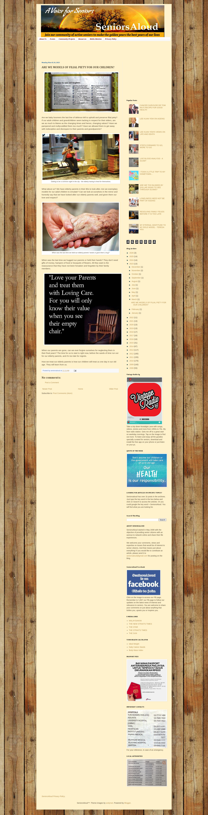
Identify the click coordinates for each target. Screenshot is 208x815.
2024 (131, 260)
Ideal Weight (134, 644)
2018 (131, 332)
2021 (131, 321)
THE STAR (133, 627)
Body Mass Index (136, 650)
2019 (131, 328)
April (134, 296)
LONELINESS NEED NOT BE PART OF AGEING (152, 199)
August (135, 281)
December (136, 267)
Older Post (113, 389)
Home (80, 389)
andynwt (109, 803)
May (134, 292)
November (136, 270)
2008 (131, 368)
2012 (131, 354)
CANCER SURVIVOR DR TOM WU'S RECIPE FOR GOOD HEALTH (153, 107)
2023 (131, 264)
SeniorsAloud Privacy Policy (53, 796)
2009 (131, 364)
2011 (131, 357)
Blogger (127, 803)
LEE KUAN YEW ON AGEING (152, 119)
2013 (131, 350)
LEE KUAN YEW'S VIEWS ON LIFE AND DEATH (152, 133)
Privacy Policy (110, 39)
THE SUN (133, 633)
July (133, 285)
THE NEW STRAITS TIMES (140, 624)
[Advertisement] (90, 51)
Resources (82, 39)
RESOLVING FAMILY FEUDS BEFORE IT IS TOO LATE (152, 213)
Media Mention (96, 39)
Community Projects (67, 39)
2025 (131, 256)
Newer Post (47, 389)
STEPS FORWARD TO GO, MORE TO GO (151, 146)
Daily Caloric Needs (137, 647)
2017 (131, 335)
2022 (131, 317)
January (135, 313)
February (136, 309)
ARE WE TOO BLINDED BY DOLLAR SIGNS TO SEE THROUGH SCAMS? (151, 187)
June (134, 288)
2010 (131, 361)
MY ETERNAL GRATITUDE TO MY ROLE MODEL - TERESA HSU (153, 227)
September (136, 278)
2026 (131, 253)
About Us (42, 39)
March (134, 299)
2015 (131, 343)
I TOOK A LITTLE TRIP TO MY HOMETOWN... (152, 173)
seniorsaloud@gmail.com (137, 556)
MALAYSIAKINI (135, 621)
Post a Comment (52, 382)
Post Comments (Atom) (62, 393)
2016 (131, 339)
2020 (131, 325)
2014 (131, 346)
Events (52, 39)
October (135, 274)
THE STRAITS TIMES (138, 630)
